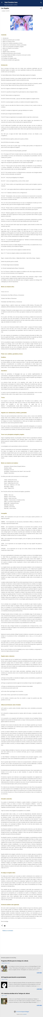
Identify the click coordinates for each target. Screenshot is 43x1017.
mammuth (24, 1014)
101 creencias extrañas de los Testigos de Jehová (15, 993)
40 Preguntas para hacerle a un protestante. (13, 977)
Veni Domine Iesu (11, 2)
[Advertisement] (21, 942)
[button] (41, 9)
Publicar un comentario (7, 930)
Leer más (39, 972)
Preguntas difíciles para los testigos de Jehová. (14, 961)
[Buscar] (41, 3)
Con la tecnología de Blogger (21, 1011)
